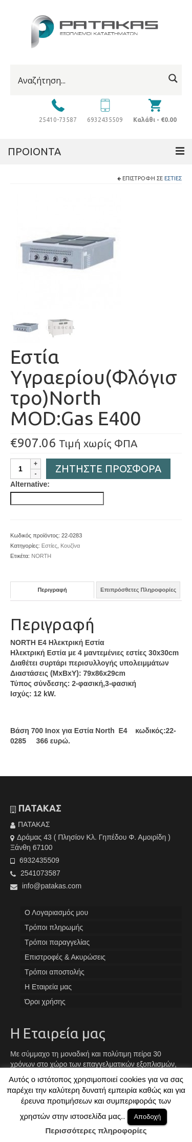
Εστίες (173, 178)
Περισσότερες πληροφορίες (96, 1130)
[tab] (52, 592)
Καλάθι (155, 119)
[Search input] (90, 80)
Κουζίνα (70, 548)
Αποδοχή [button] (147, 1116)
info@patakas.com (45, 888)
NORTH (41, 558)
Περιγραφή (52, 592)
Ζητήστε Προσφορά (108, 470)
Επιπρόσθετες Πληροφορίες (138, 592)
